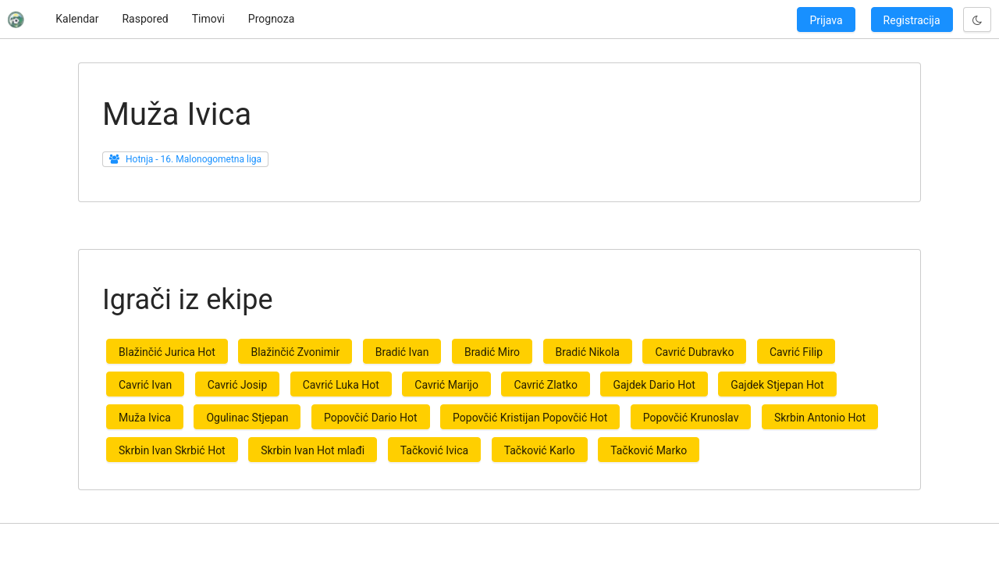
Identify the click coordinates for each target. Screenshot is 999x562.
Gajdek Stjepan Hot (777, 385)
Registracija (911, 20)
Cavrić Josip (238, 385)
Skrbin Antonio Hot (820, 417)
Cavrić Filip (796, 352)
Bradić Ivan (402, 352)
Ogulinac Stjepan (247, 417)
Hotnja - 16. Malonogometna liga (193, 159)
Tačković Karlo (539, 450)
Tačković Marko (648, 450)
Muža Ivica (145, 417)
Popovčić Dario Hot (371, 417)
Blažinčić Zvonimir (295, 352)
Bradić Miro (492, 352)
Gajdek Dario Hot (654, 385)
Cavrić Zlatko (545, 385)
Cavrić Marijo (446, 385)
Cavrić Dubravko (694, 352)
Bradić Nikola (588, 352)
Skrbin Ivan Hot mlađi (312, 450)
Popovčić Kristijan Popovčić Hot (530, 417)
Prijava (825, 20)
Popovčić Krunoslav (691, 417)
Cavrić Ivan (145, 385)
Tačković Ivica (434, 450)
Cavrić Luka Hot (341, 385)
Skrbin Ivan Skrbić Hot (172, 450)
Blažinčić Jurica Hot (167, 352)
